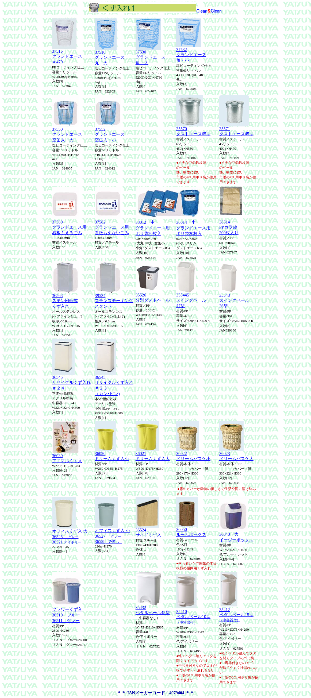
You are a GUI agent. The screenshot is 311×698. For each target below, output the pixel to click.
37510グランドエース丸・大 (110, 55)
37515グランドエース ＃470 (67, 54)
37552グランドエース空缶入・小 (110, 132)
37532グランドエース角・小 (191, 53)
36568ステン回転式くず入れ (65, 299)
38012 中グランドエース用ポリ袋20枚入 (153, 228)
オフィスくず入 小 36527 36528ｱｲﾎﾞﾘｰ (112, 534)
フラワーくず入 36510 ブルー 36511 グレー (67, 613)
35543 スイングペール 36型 (234, 298)
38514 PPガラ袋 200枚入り (229, 227)
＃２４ (58, 388)
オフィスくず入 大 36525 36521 (69, 534)
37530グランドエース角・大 (151, 55)
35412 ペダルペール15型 (236, 613)
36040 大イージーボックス (236, 535)
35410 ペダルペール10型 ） (193, 615)
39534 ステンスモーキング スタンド (114, 299)
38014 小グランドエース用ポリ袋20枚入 (193, 228)
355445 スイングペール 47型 (191, 298)
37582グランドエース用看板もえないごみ (112, 227)
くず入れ (82, 382)
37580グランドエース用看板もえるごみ (69, 227)
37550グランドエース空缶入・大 (67, 132)
